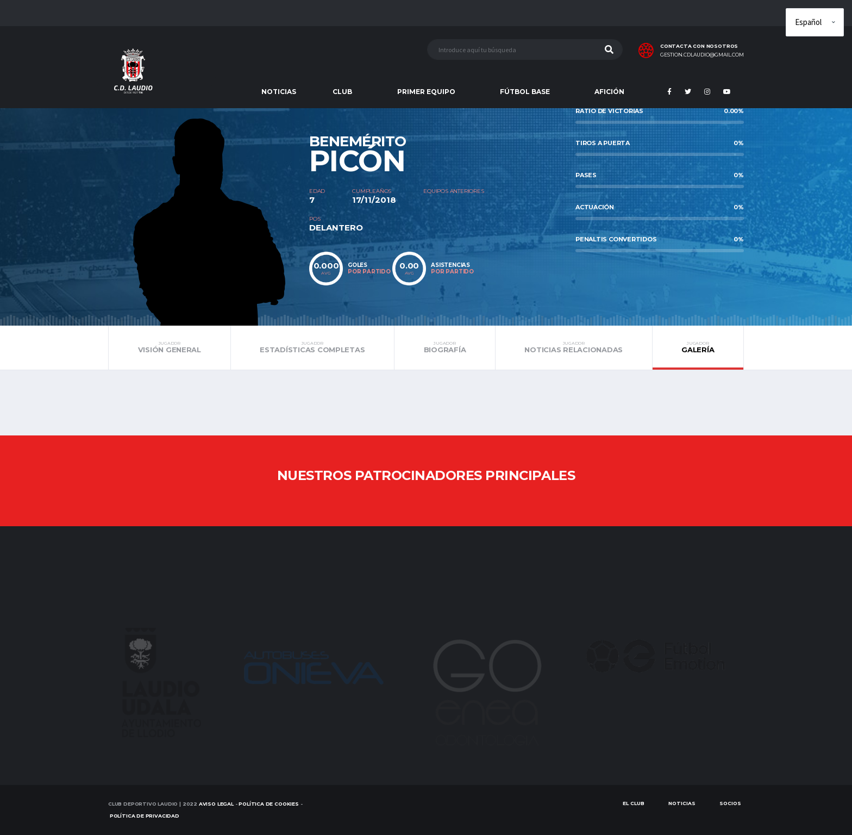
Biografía (444, 347)
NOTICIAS (278, 92)
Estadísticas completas (312, 347)
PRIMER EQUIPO (426, 92)
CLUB (342, 92)
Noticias (682, 803)
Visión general (170, 347)
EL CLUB (633, 803)
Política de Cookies (269, 804)
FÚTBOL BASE (525, 92)
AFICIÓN (609, 92)
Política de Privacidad (144, 816)
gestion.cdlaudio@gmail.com (702, 55)
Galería (697, 347)
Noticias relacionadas (573, 347)
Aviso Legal (216, 804)
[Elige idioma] (815, 22)
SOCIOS (730, 803)
